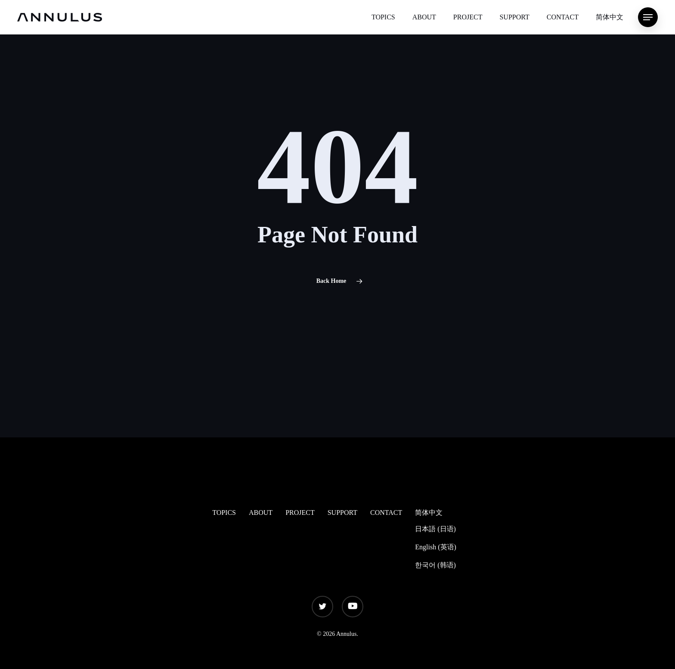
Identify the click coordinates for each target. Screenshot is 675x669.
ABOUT (260, 512)
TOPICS (224, 512)
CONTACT (386, 512)
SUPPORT (342, 512)
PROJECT (300, 512)
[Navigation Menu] (648, 17)
